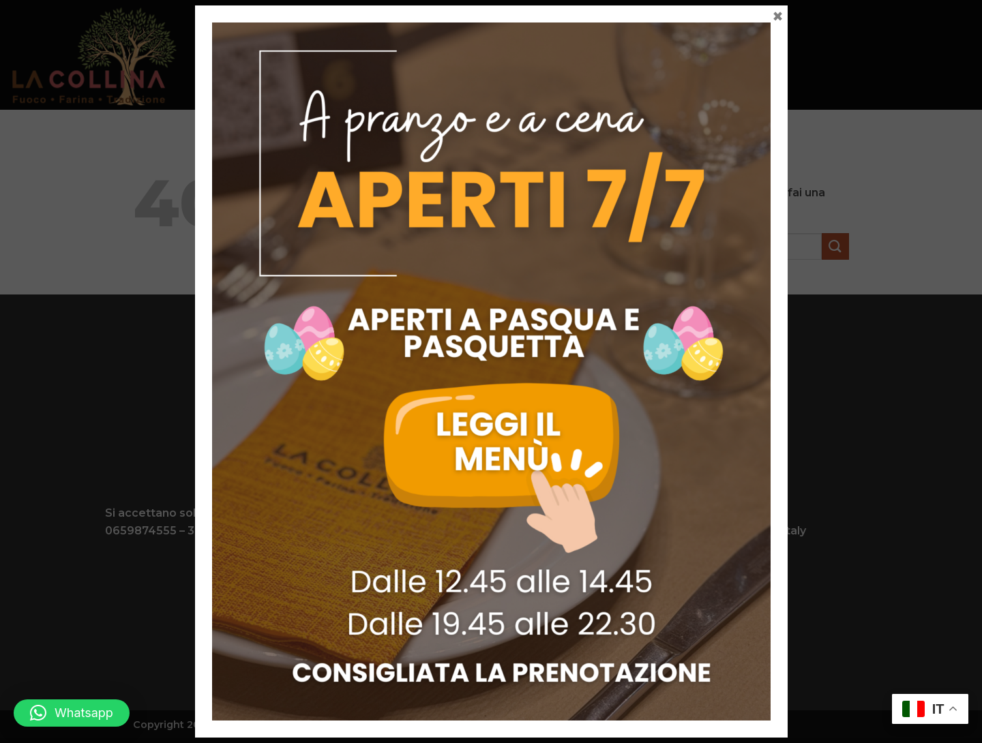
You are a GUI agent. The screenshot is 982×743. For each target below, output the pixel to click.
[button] (72, 713)
